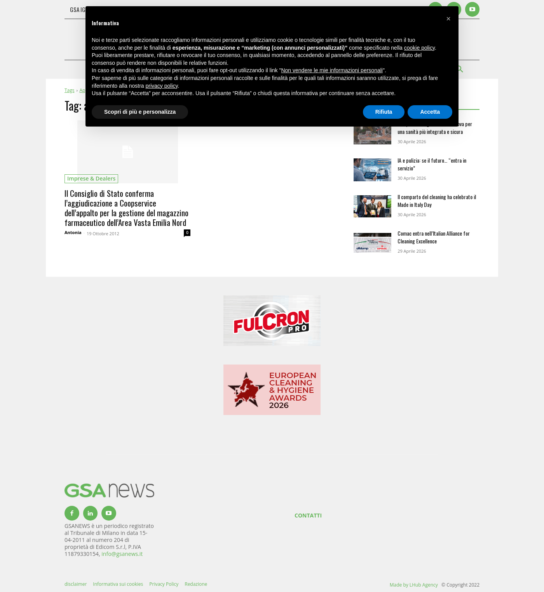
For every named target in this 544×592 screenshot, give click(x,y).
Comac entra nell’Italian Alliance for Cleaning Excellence (434, 237)
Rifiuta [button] (383, 112)
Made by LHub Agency (414, 585)
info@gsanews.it (122, 553)
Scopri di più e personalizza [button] (140, 112)
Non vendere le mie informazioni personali (331, 70)
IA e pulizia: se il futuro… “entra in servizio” (432, 164)
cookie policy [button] (419, 48)
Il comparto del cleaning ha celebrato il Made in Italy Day (437, 200)
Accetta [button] (430, 112)
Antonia (73, 232)
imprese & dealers (91, 178)
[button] (448, 18)
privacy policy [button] (162, 86)
